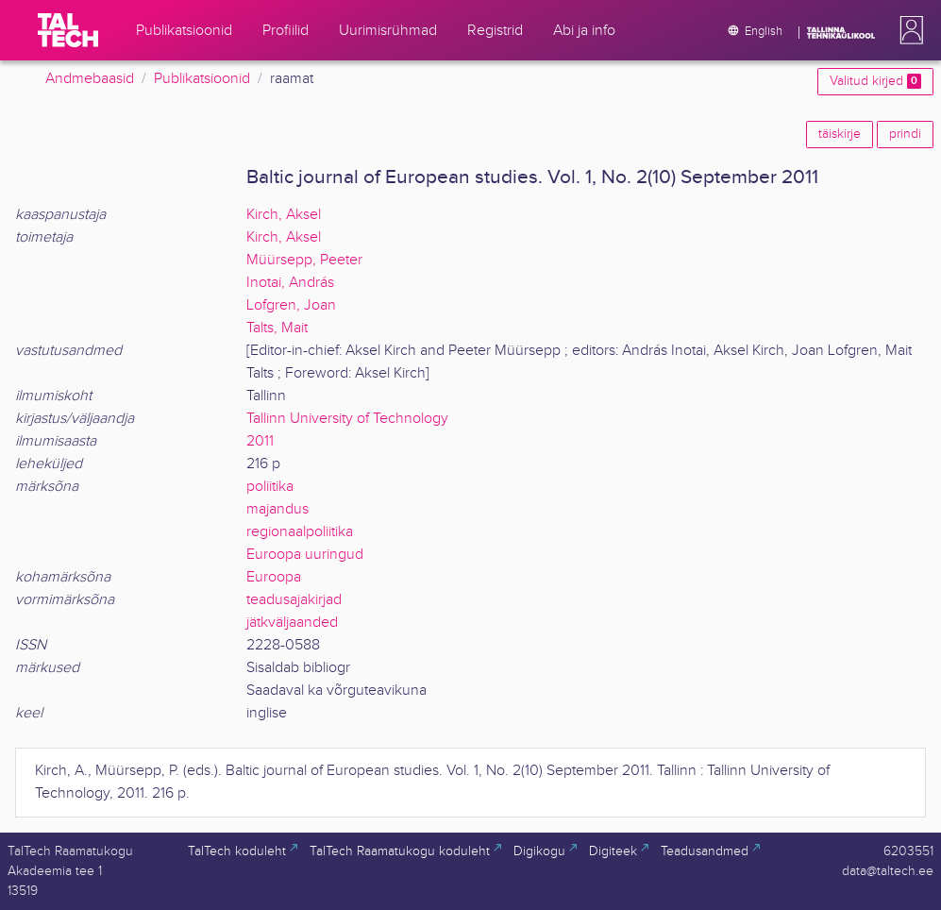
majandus (277, 509)
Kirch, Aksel (283, 215)
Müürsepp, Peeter (304, 260)
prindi (905, 134)
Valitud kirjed (875, 81)
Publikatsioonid (202, 79)
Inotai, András (290, 283)
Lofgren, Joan (291, 305)
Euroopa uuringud (304, 555)
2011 (260, 441)
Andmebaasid (89, 79)
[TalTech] (68, 30)
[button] (907, 30)
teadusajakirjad (294, 600)
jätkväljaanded (292, 623)
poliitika (270, 487)
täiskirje (839, 134)
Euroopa (273, 577)
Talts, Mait (277, 328)
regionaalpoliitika (299, 532)
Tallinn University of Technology (347, 419)
